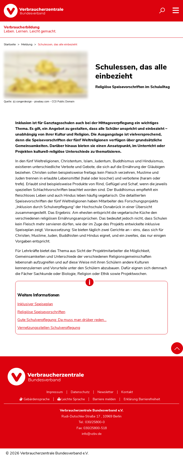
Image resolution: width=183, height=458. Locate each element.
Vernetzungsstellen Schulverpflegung (48, 327)
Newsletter (105, 392)
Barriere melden (104, 399)
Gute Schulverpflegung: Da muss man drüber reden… (62, 319)
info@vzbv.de (92, 434)
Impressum (54, 392)
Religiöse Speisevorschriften (41, 312)
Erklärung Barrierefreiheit (142, 399)
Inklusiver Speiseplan (35, 304)
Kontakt (127, 392)
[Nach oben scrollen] (177, 348)
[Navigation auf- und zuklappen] (175, 10)
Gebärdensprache (34, 399)
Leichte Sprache (71, 399)
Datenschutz (80, 392)
